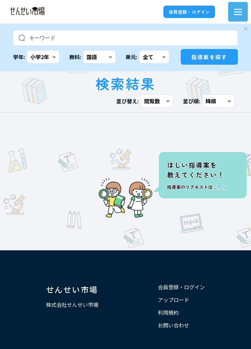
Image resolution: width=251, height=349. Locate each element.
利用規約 (168, 312)
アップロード (173, 300)
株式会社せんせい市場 (72, 304)
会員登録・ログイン (189, 11)
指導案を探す (209, 57)
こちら (219, 187)
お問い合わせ (173, 325)
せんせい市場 (72, 289)
